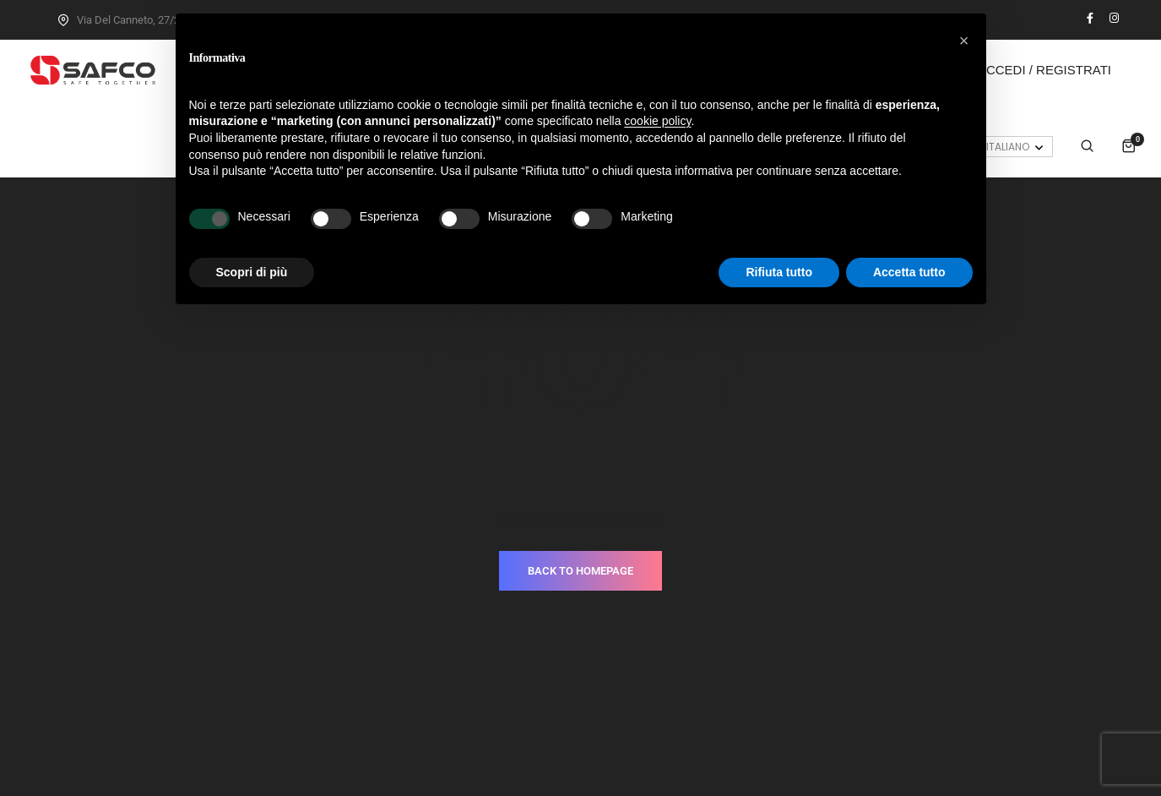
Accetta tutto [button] (909, 272)
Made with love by (581, 746)
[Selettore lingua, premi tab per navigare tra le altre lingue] (1005, 146)
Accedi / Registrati (1044, 70)
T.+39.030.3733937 (692, 670)
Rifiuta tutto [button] (779, 272)
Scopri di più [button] (252, 272)
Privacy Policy (538, 722)
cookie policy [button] (657, 121)
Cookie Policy (624, 722)
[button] (964, 40)
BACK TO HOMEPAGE (580, 477)
